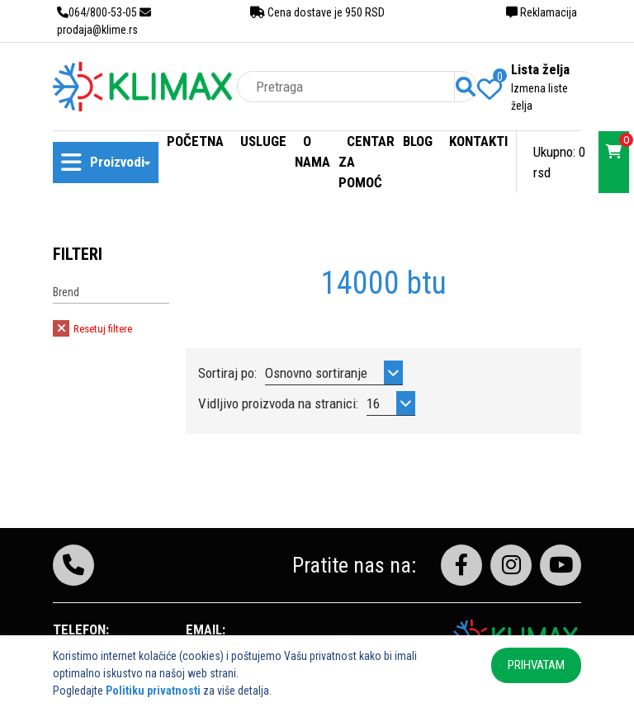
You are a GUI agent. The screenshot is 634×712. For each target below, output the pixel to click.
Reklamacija (541, 12)
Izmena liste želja (539, 97)
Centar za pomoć (366, 162)
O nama (312, 151)
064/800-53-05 (97, 12)
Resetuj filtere (92, 329)
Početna (195, 141)
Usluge (263, 141)
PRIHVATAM (536, 665)
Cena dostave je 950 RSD (317, 12)
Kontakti (478, 141)
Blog (418, 141)
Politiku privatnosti (153, 690)
